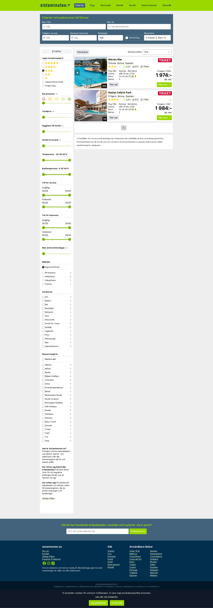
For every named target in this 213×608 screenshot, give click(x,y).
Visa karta (82, 52)
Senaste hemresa (79, 33)
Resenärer (149, 33)
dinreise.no (141, 587)
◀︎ (77, 72)
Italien (152, 565)
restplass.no (59, 587)
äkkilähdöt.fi (98, 587)
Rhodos (153, 562)
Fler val (113, 84)
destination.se (129, 587)
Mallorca (133, 554)
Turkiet (132, 565)
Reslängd (102, 33)
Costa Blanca (156, 556)
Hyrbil (132, 5)
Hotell (119, 5)
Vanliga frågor (48, 498)
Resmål (167, 5)
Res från (46, 22)
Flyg (92, 5)
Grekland (154, 559)
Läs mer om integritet (106, 597)
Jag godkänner (98, 603)
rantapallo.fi (109, 587)
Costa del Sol (135, 559)
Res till (110, 22)
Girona (120, 63)
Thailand (133, 573)
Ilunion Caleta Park (119, 92)
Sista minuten (149, 5)
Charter (79, 5)
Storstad (105, 5)
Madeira (153, 575)
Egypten (133, 575)
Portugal (133, 570)
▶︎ (104, 72)
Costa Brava (135, 556)
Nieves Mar (115, 59)
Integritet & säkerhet (51, 559)
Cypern (132, 567)
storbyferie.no (153, 587)
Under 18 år (134, 551)
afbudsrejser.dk (86, 587)
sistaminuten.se (71, 587)
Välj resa (164, 84)
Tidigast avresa (49, 33)
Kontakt (45, 554)
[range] (43, 103)
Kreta (131, 562)
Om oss (45, 551)
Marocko (154, 573)
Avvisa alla (117, 603)
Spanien (129, 63)
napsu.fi (119, 587)
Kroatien (154, 567)
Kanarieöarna (156, 554)
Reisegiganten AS (110, 584)
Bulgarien (154, 570)
